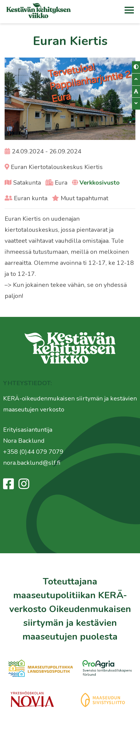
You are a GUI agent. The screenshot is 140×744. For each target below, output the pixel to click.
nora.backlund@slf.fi (31, 463)
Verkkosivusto (99, 182)
